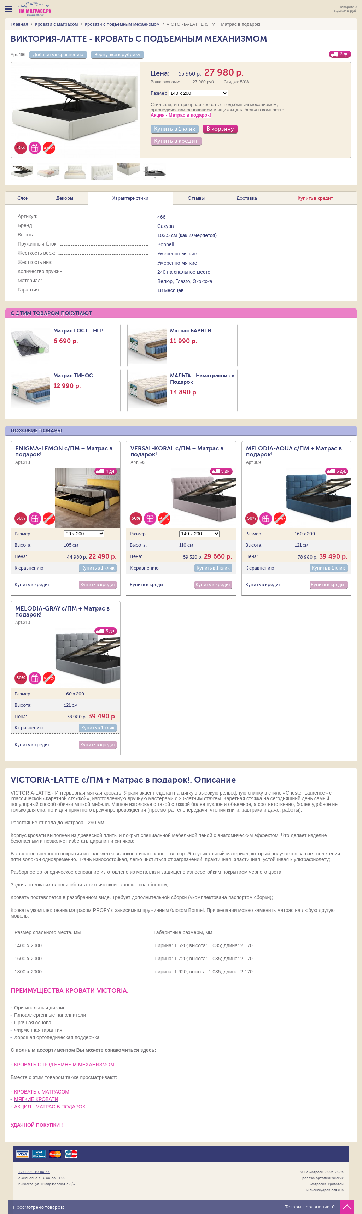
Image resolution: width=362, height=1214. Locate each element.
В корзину (220, 129)
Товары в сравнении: (310, 1206)
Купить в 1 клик (174, 129)
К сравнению (28, 568)
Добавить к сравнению (58, 54)
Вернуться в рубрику (117, 54)
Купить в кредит (176, 141)
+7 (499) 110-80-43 (34, 1172)
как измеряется (197, 235)
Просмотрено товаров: (38, 1207)
